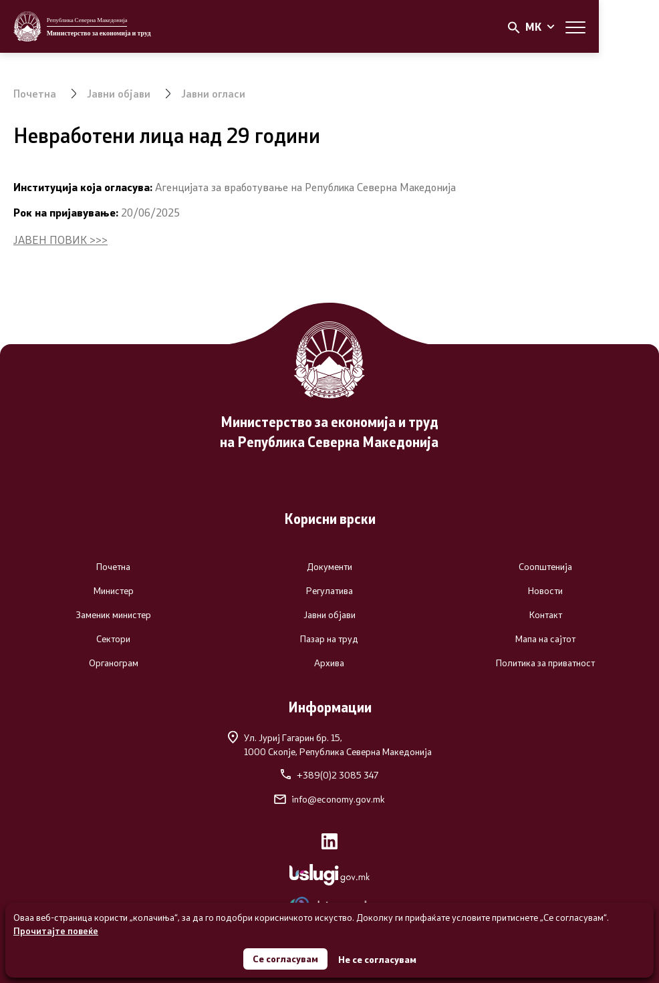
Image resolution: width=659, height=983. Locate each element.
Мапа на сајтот (545, 639)
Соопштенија (545, 567)
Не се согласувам (377, 959)
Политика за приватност (545, 663)
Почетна (35, 93)
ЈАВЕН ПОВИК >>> (60, 240)
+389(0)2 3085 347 (329, 775)
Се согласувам (285, 958)
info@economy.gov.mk (329, 799)
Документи (329, 567)
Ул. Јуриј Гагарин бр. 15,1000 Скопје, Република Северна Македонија (330, 744)
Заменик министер (113, 615)
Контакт (545, 615)
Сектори (113, 639)
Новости (545, 591)
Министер (114, 591)
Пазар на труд (329, 639)
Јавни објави (119, 93)
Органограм (113, 663)
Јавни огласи (214, 93)
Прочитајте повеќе (55, 930)
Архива (329, 663)
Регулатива (329, 591)
